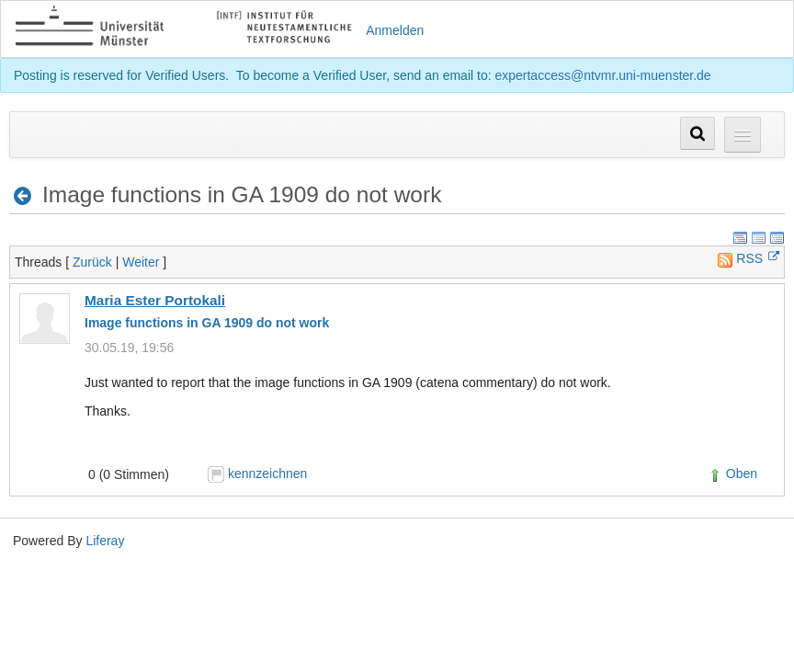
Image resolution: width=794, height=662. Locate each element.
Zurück (92, 262)
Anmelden (395, 30)
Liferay (104, 540)
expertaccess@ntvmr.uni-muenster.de (602, 75)
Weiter (140, 262)
